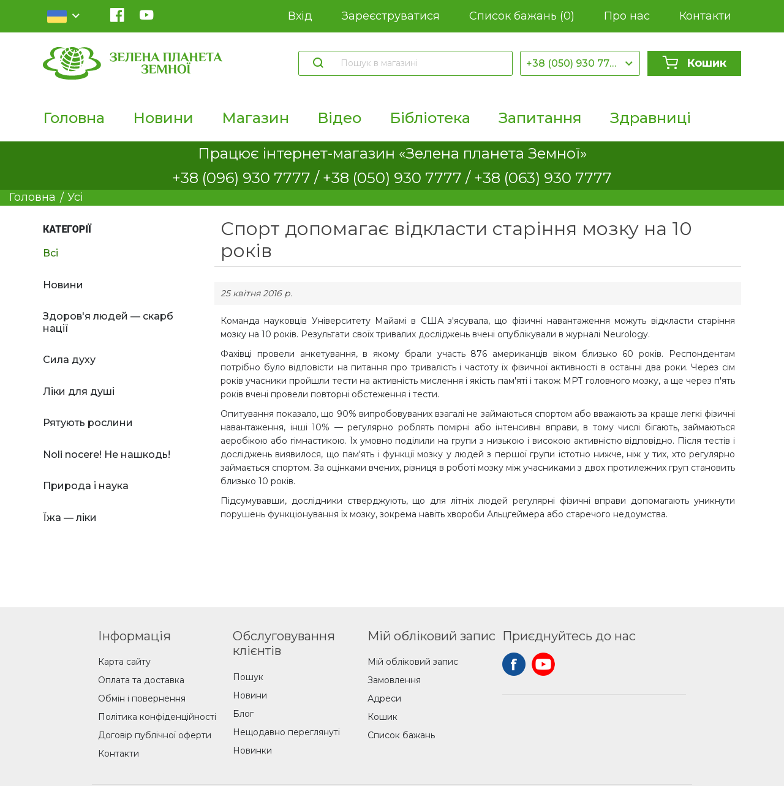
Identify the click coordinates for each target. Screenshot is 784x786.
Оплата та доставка (141, 680)
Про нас (627, 16)
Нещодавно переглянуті (286, 732)
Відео (339, 118)
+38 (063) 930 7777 (543, 178)
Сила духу (69, 359)
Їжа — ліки (70, 517)
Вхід (300, 16)
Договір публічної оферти (154, 735)
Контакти (705, 16)
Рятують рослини (88, 423)
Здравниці (650, 118)
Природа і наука (86, 486)
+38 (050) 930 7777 (574, 63)
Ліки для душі (79, 391)
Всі (50, 253)
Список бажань (522, 16)
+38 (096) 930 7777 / (247, 178)
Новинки (252, 750)
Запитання (540, 118)
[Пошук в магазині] (420, 63)
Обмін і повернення (142, 698)
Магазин (255, 118)
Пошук (248, 677)
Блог (243, 713)
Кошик (694, 63)
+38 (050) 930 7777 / (398, 178)
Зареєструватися (391, 16)
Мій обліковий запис (413, 661)
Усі (75, 197)
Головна (74, 118)
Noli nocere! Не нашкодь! (106, 454)
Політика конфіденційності (157, 716)
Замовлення (394, 680)
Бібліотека (430, 118)
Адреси (384, 698)
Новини (163, 118)
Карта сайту (124, 661)
